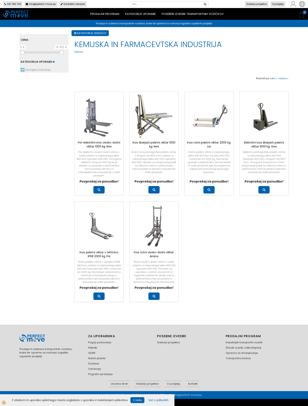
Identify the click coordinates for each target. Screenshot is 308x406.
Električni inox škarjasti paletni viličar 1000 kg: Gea (264, 144)
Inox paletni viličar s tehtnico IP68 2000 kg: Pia (99, 254)
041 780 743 (12, 4)
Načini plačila (96, 358)
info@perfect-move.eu (41, 4)
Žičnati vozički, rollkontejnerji (243, 348)
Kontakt (192, 384)
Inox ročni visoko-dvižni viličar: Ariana (154, 254)
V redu (137, 400)
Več (99, 189)
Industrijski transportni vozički (244, 342)
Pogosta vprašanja (100, 374)
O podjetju (278, 4)
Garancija (94, 369)
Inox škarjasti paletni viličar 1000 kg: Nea (154, 144)
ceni (273, 78)
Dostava (93, 363)
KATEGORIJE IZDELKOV (90, 33)
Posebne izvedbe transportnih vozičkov (193, 14)
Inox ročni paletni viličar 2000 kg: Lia (209, 144)
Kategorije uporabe (140, 14)
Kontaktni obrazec (73, 4)
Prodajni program (104, 14)
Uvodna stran (119, 384)
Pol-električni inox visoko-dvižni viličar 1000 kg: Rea (99, 144)
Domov (78, 52)
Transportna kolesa (238, 358)
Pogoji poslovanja (99, 342)
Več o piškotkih (158, 400)
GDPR (91, 353)
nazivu (283, 78)
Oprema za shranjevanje (242, 353)
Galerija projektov (256, 4)
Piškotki (92, 348)
